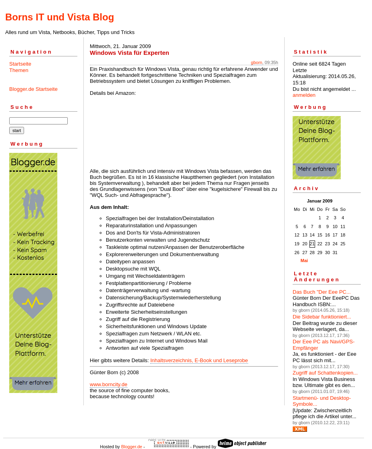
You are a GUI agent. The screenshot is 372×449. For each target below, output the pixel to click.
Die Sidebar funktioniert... (322, 317)
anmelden (304, 95)
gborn (256, 62)
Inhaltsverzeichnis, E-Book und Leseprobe (199, 360)
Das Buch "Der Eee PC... (322, 292)
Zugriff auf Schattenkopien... (325, 373)
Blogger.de (131, 446)
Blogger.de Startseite (33, 89)
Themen (18, 70)
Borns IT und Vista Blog (59, 17)
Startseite (20, 64)
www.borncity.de (108, 384)
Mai (304, 260)
